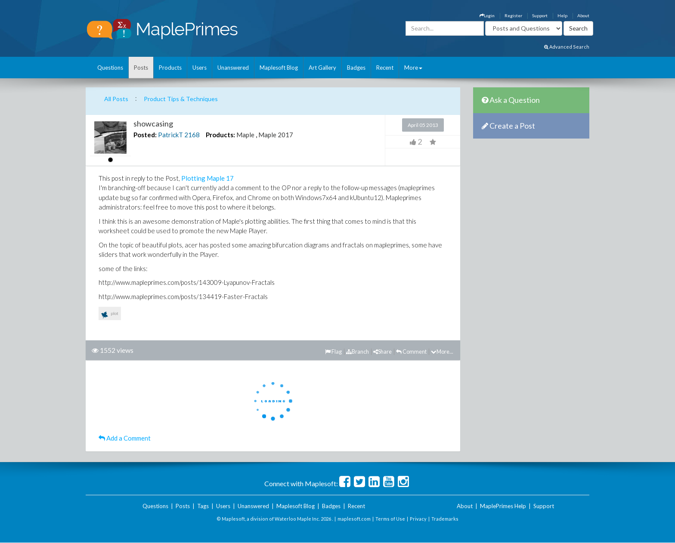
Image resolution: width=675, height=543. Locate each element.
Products (170, 67)
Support (540, 15)
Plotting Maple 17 (207, 178)
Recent (384, 67)
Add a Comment (125, 438)
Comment (411, 351)
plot (109, 315)
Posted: (145, 135)
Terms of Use (390, 518)
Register (513, 15)
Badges (356, 67)
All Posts (116, 98)
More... (442, 351)
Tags (203, 506)
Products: (220, 135)
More (413, 67)
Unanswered (233, 67)
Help (562, 15)
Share (382, 351)
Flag (333, 351)
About (583, 15)
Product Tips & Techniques (181, 98)
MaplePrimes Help (503, 506)
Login (487, 15)
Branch (357, 351)
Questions (110, 67)
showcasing (153, 123)
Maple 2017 (275, 135)
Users (199, 67)
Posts (141, 67)
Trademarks (444, 518)
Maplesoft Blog (279, 67)
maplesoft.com (354, 518)
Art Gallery (322, 67)
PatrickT (170, 135)
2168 (192, 135)
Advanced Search (566, 46)
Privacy (418, 518)
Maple (245, 135)
